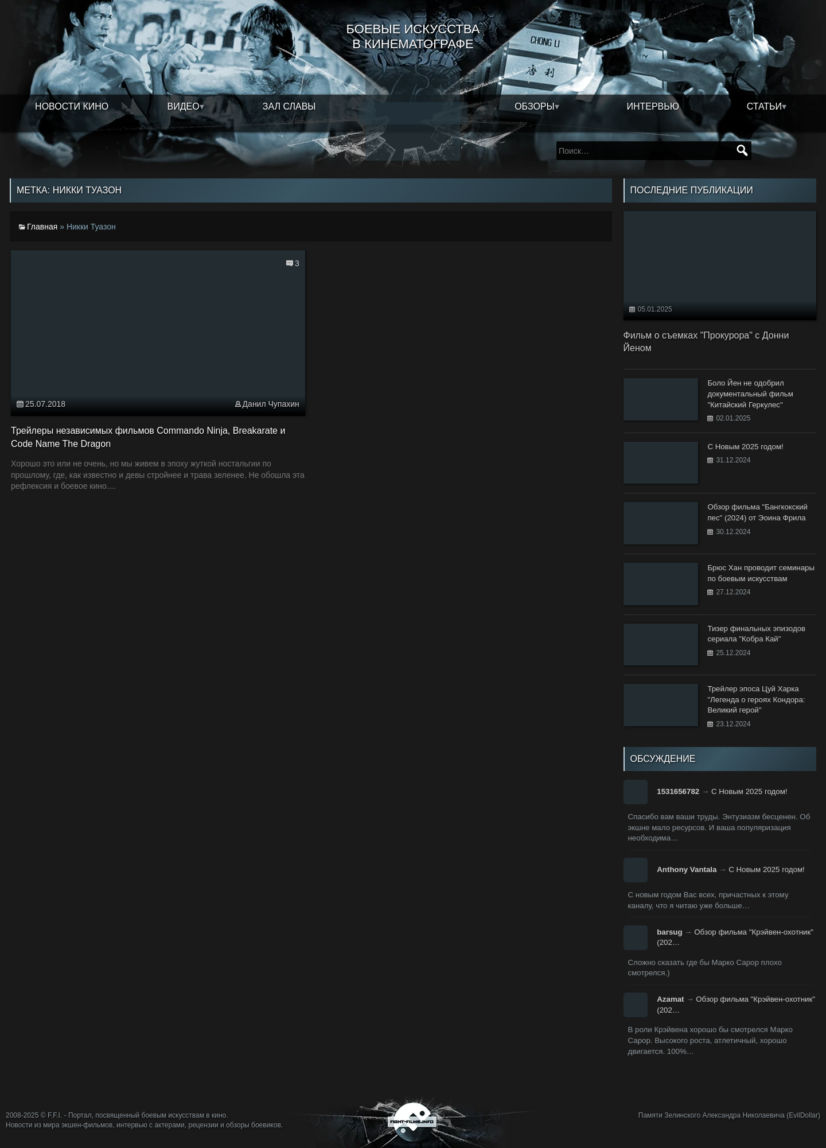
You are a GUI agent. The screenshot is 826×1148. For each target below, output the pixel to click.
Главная (42, 226)
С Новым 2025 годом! (749, 791)
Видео (183, 106)
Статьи (764, 106)
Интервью (652, 106)
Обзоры (535, 106)
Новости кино (71, 106)
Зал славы (289, 106)
